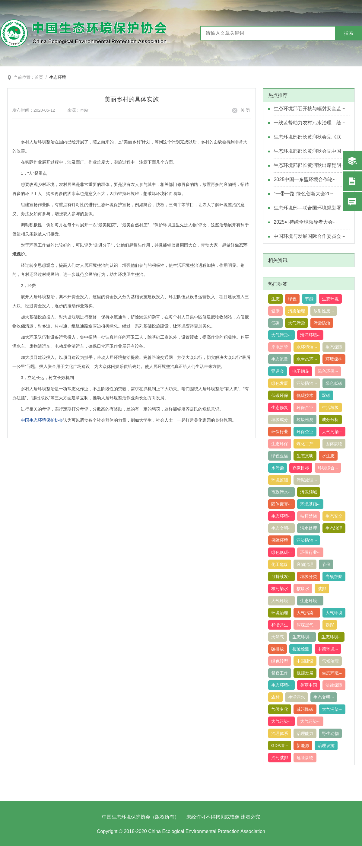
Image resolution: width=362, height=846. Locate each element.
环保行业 (279, 431)
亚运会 (277, 371)
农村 (275, 697)
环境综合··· (328, 467)
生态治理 (333, 528)
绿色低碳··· (281, 552)
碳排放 (277, 648)
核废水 (303, 588)
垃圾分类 (308, 576)
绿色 (292, 298)
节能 (309, 298)
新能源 (303, 745)
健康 (275, 310)
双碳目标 (300, 467)
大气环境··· (281, 600)
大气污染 (296, 323)
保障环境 (279, 540)
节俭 (326, 564)
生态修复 (279, 407)
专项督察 (333, 576)
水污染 (277, 467)
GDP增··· (279, 745)
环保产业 (305, 407)
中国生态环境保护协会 (42, 420)
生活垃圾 (330, 407)
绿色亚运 (279, 455)
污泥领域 (308, 492)
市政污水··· (281, 492)
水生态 (328, 455)
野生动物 (330, 733)
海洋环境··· (310, 335)
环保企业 (305, 431)
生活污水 (296, 697)
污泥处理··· (307, 479)
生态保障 (333, 347)
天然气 (277, 636)
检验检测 (300, 648)
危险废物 (305, 757)
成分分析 (330, 419)
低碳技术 (305, 395)
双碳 (326, 395)
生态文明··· (281, 528)
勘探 (329, 624)
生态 (275, 298)
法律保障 (333, 685)
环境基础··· (310, 504)
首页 (39, 77)
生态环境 (57, 77)
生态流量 (279, 359)
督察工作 (279, 673)
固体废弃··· (281, 504)
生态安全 (333, 516)
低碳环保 (279, 395)
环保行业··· (310, 552)
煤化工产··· (307, 443)
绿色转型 (279, 661)
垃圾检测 (305, 419)
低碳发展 (305, 673)
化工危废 (279, 564)
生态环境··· (281, 516)
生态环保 (279, 443)
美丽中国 (308, 685)
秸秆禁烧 (308, 516)
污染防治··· (307, 383)
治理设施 (326, 745)
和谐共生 (279, 624)
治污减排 (279, 757)
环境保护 (333, 359)
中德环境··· (328, 648)
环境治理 (279, 612)
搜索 (349, 33)
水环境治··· (307, 347)
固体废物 (333, 443)
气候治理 (330, 661)
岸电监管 (279, 347)
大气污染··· (281, 335)
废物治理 (305, 564)
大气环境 (333, 612)
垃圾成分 (279, 419)
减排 (322, 588)
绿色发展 (279, 383)
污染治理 (296, 310)
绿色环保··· (328, 371)
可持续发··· (281, 576)
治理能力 (305, 733)
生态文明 (305, 455)
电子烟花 (300, 371)
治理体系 (279, 733)
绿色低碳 (333, 383)
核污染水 (279, 588)
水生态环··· (307, 359)
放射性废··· (323, 310)
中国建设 (305, 661)
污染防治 (321, 323)
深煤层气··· (307, 624)
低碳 (275, 323)
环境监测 (279, 479)
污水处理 (308, 528)
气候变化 (279, 709)
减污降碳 (305, 709)
